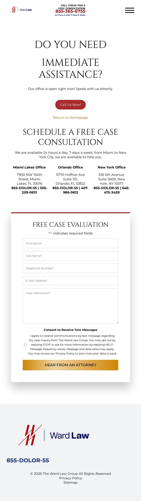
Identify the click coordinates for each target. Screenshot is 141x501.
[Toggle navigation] (129, 10)
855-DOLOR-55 (24, 188)
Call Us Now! (70, 105)
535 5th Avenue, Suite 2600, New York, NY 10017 (111, 179)
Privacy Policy (65, 353)
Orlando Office (70, 167)
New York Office (112, 167)
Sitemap (70, 483)
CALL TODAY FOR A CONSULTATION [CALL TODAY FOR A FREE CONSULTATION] (70, 10)
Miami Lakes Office (29, 167)
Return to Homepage (70, 118)
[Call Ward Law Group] (28, 461)
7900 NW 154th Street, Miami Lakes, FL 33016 (29, 179)
